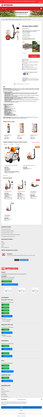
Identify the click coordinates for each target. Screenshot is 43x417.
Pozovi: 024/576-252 (6, 280)
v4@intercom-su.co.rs (7, 348)
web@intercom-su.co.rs (7, 380)
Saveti (2, 245)
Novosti (2, 388)
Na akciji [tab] (12, 143)
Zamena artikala (4, 393)
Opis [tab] (14, 82)
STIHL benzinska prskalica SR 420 (29, 164)
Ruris (25, 80)
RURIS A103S (24, 79)
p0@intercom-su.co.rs (7, 315)
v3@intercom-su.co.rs (7, 355)
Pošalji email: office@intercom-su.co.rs (9, 283)
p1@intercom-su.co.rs (7, 331)
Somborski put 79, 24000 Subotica (7, 326)
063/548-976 (5, 309)
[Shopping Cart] (40, 7)
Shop (2, 387)
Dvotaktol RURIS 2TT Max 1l (21, 135)
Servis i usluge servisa (5, 246)
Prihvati (21, 407)
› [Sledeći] (39, 156)
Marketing (3, 242)
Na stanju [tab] (6, 143)
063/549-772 (5, 345)
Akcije (2, 240)
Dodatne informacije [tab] (20, 82)
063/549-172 (5, 376)
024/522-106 (5, 364)
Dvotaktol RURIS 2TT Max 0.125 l (8, 135)
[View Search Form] (21, 8)
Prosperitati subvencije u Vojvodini (7, 231)
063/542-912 (5, 312)
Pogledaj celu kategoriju (36, 141)
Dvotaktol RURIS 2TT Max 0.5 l (34, 135)
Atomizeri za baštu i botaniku (29, 77)
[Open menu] (41, 4)
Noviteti (2, 243)
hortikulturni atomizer (34, 78)
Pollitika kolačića (19, 415)
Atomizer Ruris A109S (21, 190)
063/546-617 (5, 367)
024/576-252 (35, 66)
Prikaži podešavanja (21, 413)
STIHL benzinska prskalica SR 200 (33, 191)
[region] (21, 159)
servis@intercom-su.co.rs (7, 370)
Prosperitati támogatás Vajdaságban (7, 230)
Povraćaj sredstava (4, 395)
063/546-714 (5, 328)
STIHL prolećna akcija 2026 (6, 228)
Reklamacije (3, 392)
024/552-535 (5, 303)
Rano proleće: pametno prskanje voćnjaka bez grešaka (10, 233)
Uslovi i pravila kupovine (5, 390)
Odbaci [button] (40, 1)
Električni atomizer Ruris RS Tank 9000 (11, 164)
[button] (41, 399)
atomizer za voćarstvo (27, 78)
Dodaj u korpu (33, 55)
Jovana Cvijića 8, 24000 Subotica (7, 362)
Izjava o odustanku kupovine (6, 397)
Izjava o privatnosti (23, 415)
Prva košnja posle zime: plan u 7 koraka (8, 235)
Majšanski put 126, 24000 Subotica (7, 278)
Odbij (21, 410)
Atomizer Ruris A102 (8, 190)
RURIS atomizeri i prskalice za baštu (30, 24)
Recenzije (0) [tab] (27, 82)
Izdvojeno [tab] (18, 143)
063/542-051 (5, 352)
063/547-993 (5, 306)
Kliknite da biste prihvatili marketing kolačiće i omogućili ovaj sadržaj (31, 45)
